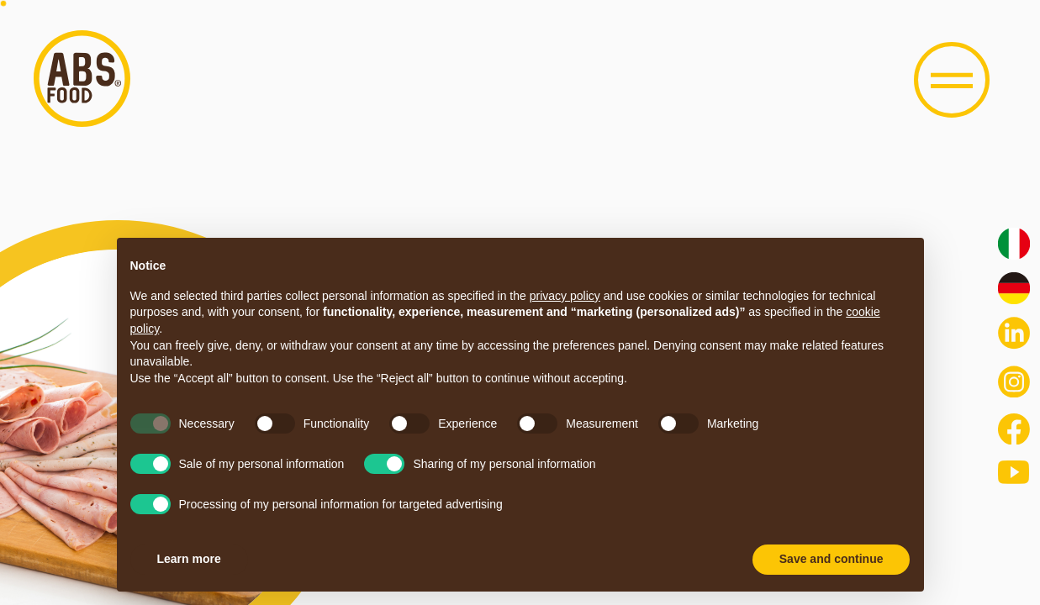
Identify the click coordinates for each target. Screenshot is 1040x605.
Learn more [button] (189, 559)
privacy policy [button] (565, 295)
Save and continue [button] (831, 559)
